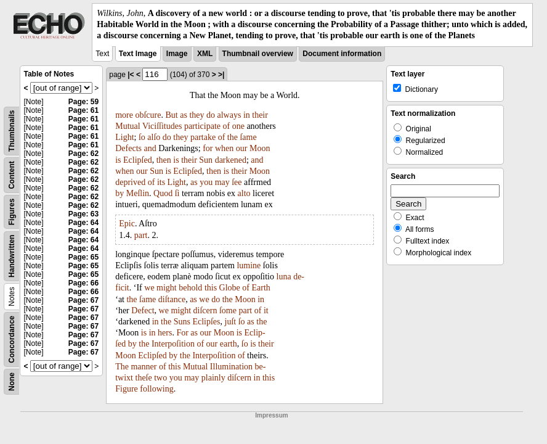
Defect (142, 310)
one (238, 126)
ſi (177, 193)
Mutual (127, 126)
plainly (213, 377)
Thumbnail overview (257, 53)
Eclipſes (206, 321)
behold (190, 287)
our (242, 148)
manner (143, 366)
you (206, 182)
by (119, 193)
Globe (229, 287)
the (232, 137)
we (149, 287)
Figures (11, 211)
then (163, 160)
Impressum (271, 415)
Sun (206, 160)
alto (244, 193)
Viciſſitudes (162, 126)
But (171, 115)
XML (205, 53)
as (183, 115)
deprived (130, 182)
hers (165, 332)
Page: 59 (83, 101)
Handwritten (11, 255)
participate (202, 126)
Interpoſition (173, 343)
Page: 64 (83, 222)
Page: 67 (83, 300)
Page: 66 (83, 283)
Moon (259, 148)
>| (221, 74)
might (166, 287)
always (229, 115)
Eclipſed (137, 160)
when (224, 148)
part (141, 235)
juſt (231, 321)
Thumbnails (11, 130)
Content (11, 175)
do (210, 115)
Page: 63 (83, 214)
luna (284, 276)
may (222, 182)
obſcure (148, 115)
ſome (228, 310)
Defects (128, 148)
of (226, 126)
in (246, 115)
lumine (249, 265)
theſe (144, 377)
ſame (248, 137)
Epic (127, 223)
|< (131, 74)
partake (203, 137)
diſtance (171, 299)
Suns (182, 321)
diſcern (205, 310)
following (156, 388)
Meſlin (137, 193)
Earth (261, 287)
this (211, 287)
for (208, 148)
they (196, 115)
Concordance (11, 339)
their (260, 115)
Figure (126, 388)
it (266, 310)
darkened (230, 160)
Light (124, 137)
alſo (153, 137)
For (182, 332)
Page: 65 (83, 257)
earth (228, 343)
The (122, 366)
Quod (162, 193)
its (161, 182)
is (118, 160)
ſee (236, 182)
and (150, 148)
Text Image (138, 53)
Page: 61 (83, 110)
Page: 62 (83, 153)
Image (177, 53)
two (160, 377)
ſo (142, 137)
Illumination (231, 366)
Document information (341, 53)
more (124, 115)
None (11, 381)
